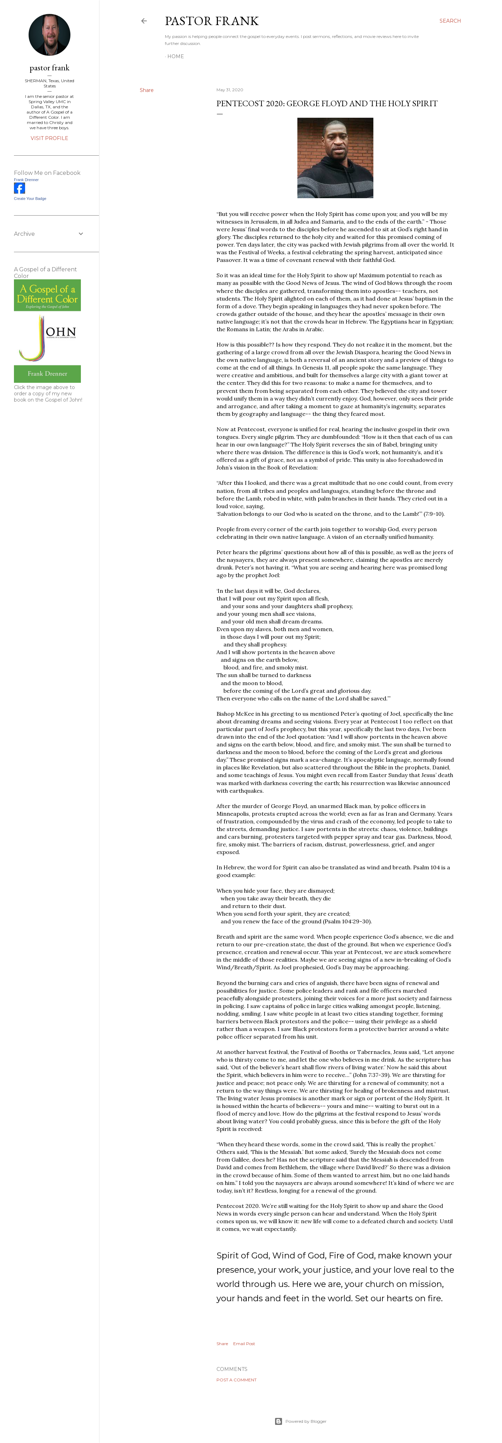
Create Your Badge (30, 198)
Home (175, 56)
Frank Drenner (26, 180)
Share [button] (147, 90)
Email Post (244, 1343)
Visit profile (49, 138)
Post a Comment (236, 1379)
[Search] (450, 21)
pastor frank (212, 21)
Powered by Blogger (300, 1421)
